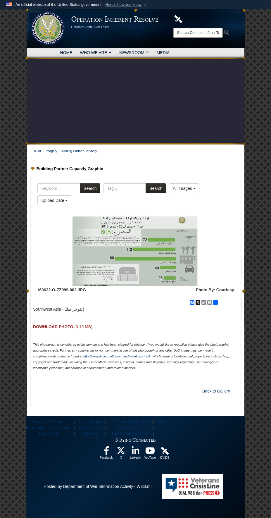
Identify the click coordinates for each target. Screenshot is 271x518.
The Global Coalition (129, 433)
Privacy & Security (48, 421)
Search (90, 188)
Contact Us (49, 433)
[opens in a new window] (106, 452)
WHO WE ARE (96, 52)
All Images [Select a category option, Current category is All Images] (184, 188)
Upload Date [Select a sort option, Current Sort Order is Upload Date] (54, 200)
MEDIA (163, 52)
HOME (66, 52)
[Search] (198, 33)
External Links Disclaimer (49, 427)
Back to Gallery (216, 391)
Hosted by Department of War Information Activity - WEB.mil (98, 486)
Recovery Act (129, 427)
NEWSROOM (134, 52)
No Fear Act (90, 427)
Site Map (90, 433)
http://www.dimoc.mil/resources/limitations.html (116, 356)
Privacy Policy (90, 421)
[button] (126, 5)
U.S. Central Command (129, 421)
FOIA (161, 421)
